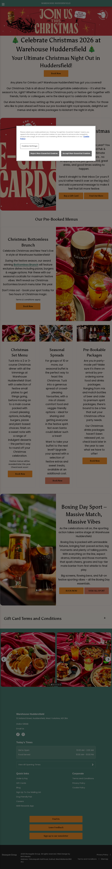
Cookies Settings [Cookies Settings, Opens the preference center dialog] (29, 146)
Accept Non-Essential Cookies (76, 153)
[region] (56, 143)
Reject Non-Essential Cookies (44, 153)
